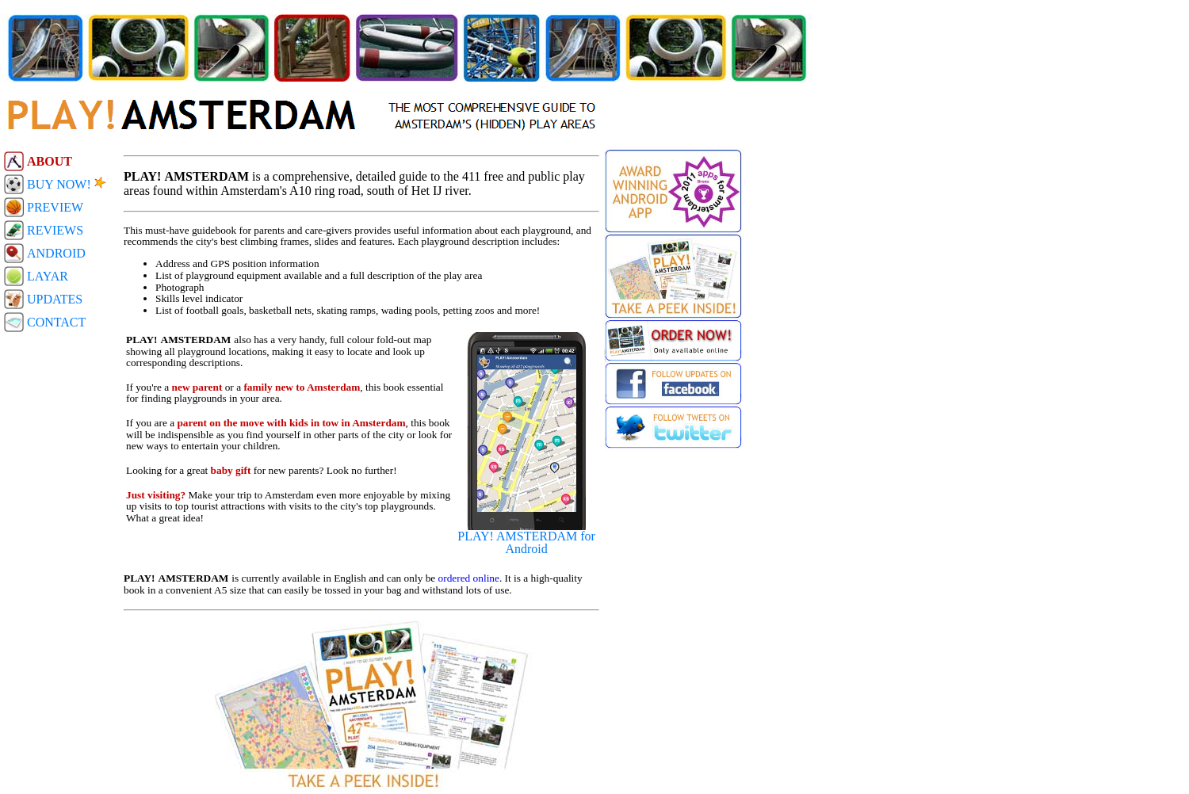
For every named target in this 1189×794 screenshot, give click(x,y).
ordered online (468, 578)
